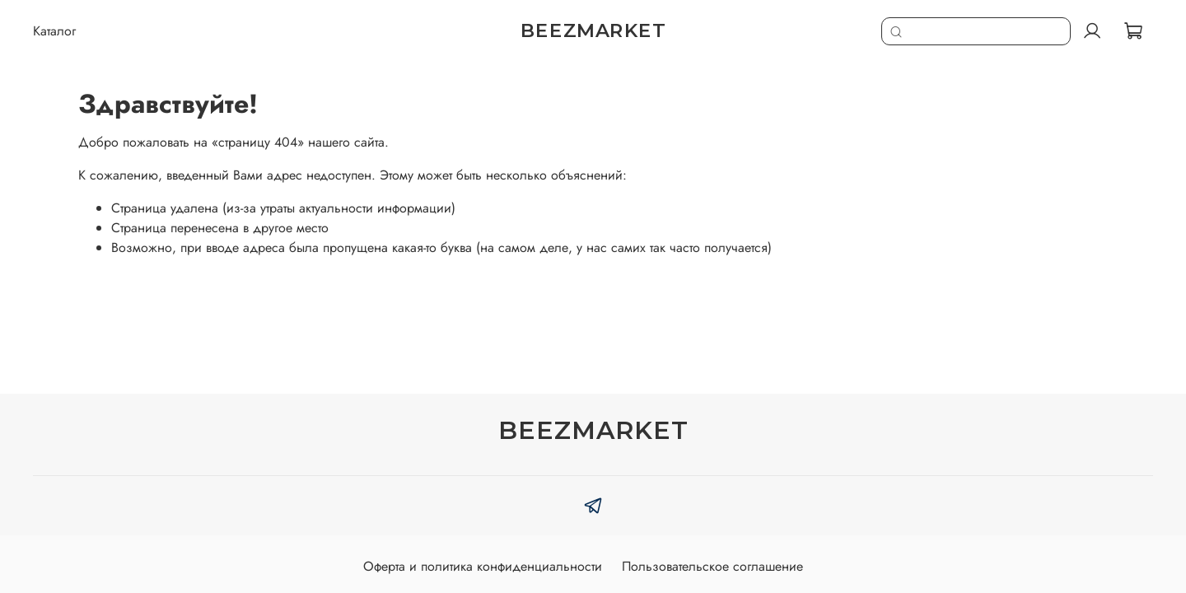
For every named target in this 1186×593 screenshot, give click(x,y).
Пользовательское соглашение (712, 566)
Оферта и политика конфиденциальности (482, 566)
